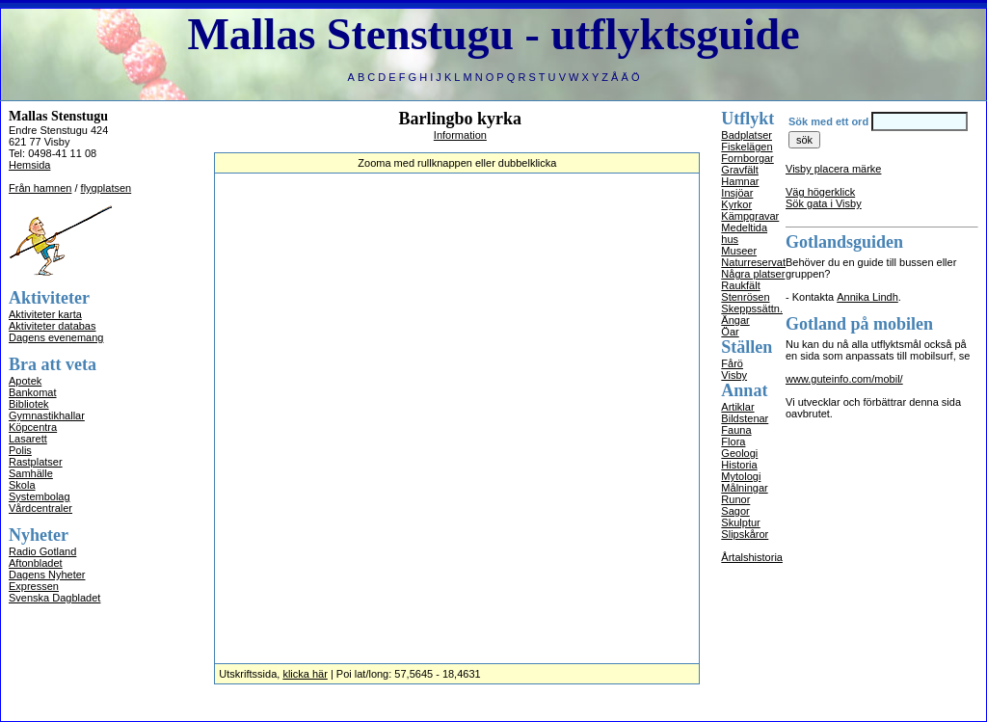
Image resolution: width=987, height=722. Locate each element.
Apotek (25, 381)
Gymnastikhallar (47, 415)
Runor (735, 499)
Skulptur (740, 522)
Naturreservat (753, 262)
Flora (733, 441)
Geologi (739, 453)
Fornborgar (747, 158)
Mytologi (740, 476)
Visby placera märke (833, 168)
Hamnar (740, 181)
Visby (734, 375)
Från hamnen (40, 188)
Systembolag (39, 496)
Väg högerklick (820, 192)
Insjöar (737, 193)
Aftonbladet (36, 563)
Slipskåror (744, 534)
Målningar (744, 488)
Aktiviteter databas (52, 326)
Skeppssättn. (752, 308)
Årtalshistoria (752, 557)
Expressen (34, 586)
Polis (20, 450)
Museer (739, 250)
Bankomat (33, 392)
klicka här (304, 674)
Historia (739, 464)
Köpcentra (33, 427)
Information (460, 135)
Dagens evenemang (56, 337)
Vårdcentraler (40, 508)
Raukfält (740, 285)
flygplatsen (106, 188)
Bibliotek (29, 404)
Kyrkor (736, 204)
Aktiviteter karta (45, 314)
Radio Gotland (42, 551)
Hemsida (29, 165)
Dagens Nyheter (47, 574)
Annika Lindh (867, 297)
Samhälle (31, 473)
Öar (729, 331)
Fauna (736, 430)
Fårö (732, 363)
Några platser (753, 274)
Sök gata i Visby (824, 203)
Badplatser (746, 135)
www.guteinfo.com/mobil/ (844, 379)
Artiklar (737, 407)
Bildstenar (744, 418)
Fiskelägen (746, 146)
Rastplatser (36, 462)
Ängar (735, 320)
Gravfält (740, 169)
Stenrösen (745, 297)
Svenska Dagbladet (54, 597)
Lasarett (28, 438)
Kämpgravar (750, 216)
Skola (22, 485)
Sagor (735, 511)
